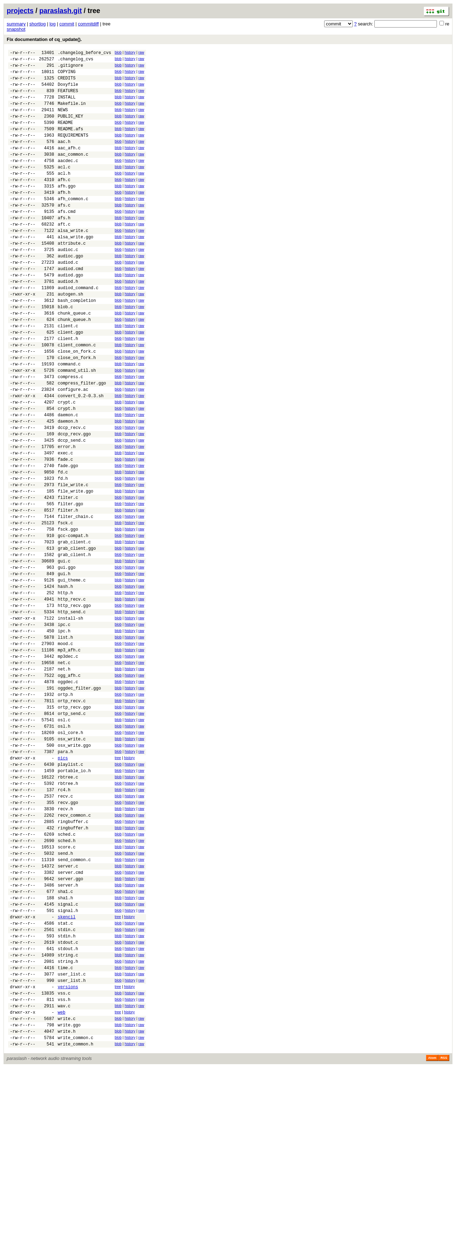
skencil (66, 1062)
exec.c (65, 521)
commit (66, 23)
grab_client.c (74, 624)
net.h (64, 773)
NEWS (63, 120)
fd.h (63, 550)
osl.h (64, 839)
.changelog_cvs (75, 61)
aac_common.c (73, 172)
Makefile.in (72, 113)
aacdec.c (68, 180)
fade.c (65, 528)
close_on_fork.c (77, 402)
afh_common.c (73, 224)
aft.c (64, 254)
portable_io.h (74, 891)
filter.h (68, 587)
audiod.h (68, 320)
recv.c (65, 921)
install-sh (70, 713)
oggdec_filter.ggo (79, 795)
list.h (65, 736)
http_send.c (72, 706)
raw (141, 52)
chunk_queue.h (74, 365)
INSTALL (66, 105)
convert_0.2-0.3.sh (81, 454)
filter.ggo (70, 580)
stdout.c (68, 1092)
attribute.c (72, 276)
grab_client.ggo (77, 632)
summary (16, 23)
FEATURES (68, 98)
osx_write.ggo (74, 862)
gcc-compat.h (73, 617)
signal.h (68, 1054)
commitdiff (88, 23)
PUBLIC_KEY (70, 128)
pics (63, 877)
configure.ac (73, 446)
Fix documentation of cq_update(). (44, 39)
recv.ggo (68, 928)
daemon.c (68, 476)
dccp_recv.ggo (74, 498)
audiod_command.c (78, 328)
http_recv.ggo (74, 699)
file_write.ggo (75, 565)
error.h (66, 513)
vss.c (64, 1151)
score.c (66, 980)
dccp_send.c (72, 506)
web (61, 1173)
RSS (443, 1224)
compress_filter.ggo (82, 439)
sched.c (66, 965)
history (129, 52)
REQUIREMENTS (73, 150)
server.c (68, 1003)
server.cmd (70, 1010)
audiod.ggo (70, 313)
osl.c (64, 832)
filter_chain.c (75, 595)
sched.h (66, 973)
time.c (65, 1121)
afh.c (64, 202)
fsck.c (65, 602)
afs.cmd (66, 239)
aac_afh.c (69, 165)
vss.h (64, 1158)
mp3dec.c (68, 758)
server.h (68, 1025)
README (65, 135)
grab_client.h (74, 639)
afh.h (64, 217)
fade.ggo (68, 535)
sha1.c (65, 1032)
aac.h (64, 157)
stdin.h (66, 1084)
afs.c (64, 231)
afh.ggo (66, 209)
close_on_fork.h (77, 409)
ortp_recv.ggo (74, 817)
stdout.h (68, 1099)
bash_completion (77, 343)
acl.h (64, 194)
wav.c (64, 1166)
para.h (65, 869)
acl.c (64, 187)
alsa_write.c (73, 261)
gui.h (64, 661)
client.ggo (70, 380)
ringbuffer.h (73, 958)
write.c (66, 1181)
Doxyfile (68, 91)
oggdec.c (68, 788)
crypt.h (66, 469)
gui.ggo (66, 654)
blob (118, 52)
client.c (68, 372)
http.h (65, 684)
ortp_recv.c (72, 810)
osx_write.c (72, 854)
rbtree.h (68, 906)
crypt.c (66, 461)
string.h (68, 1114)
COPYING (66, 76)
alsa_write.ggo (75, 269)
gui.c (64, 647)
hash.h (65, 676)
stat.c (65, 1069)
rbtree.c (68, 899)
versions (68, 1143)
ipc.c (64, 721)
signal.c (68, 1047)
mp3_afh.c (69, 750)
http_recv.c (72, 691)
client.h (68, 387)
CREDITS (66, 83)
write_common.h (75, 1210)
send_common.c (74, 995)
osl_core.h (70, 847)
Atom (432, 1224)
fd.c (63, 543)
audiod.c (68, 298)
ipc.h (64, 728)
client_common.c (77, 395)
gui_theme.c (72, 669)
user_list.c (72, 1129)
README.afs (70, 142)
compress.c (70, 432)
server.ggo (70, 1017)
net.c (64, 765)
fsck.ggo (68, 610)
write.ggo (69, 1188)
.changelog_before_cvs (84, 53)
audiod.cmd (70, 306)
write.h (66, 1195)
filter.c (68, 573)
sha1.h (65, 1040)
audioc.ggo (70, 291)
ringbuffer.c (73, 951)
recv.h (65, 936)
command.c (69, 417)
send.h (65, 988)
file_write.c (73, 558)
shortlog (37, 23)
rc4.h (64, 914)
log (52, 23)
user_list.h (72, 1136)
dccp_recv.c (72, 491)
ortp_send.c (72, 825)
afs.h (64, 246)
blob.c (65, 350)
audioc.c (68, 283)
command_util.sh (77, 424)
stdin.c (66, 1077)
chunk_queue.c (74, 357)
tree (118, 875)
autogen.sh (70, 335)
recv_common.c (74, 943)
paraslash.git (60, 10)
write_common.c (75, 1203)
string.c (68, 1106)
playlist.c (70, 884)
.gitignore (70, 68)
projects (20, 10)
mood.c (65, 743)
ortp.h (65, 802)
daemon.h (68, 484)
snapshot (16, 29)
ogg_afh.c (69, 780)
